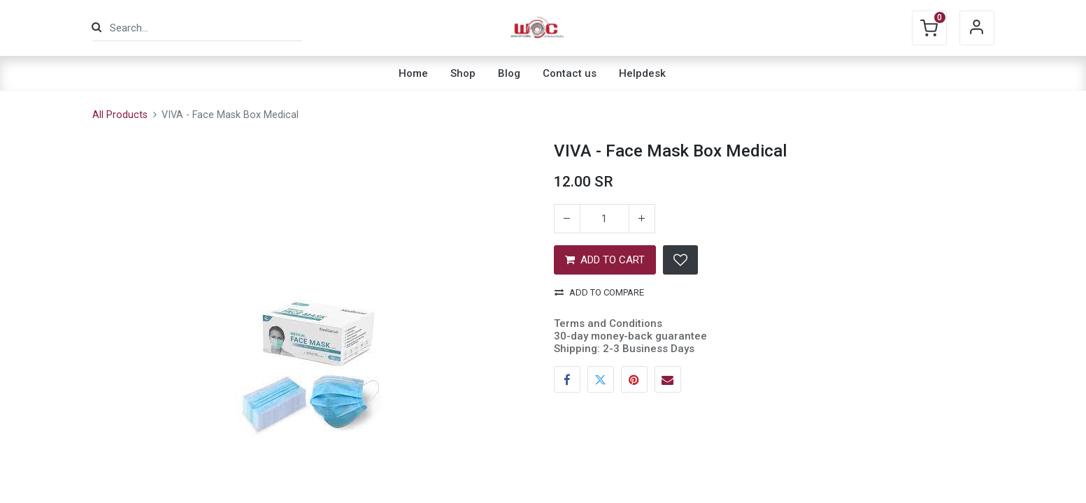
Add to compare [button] (599, 292)
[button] (680, 260)
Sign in (976, 27)
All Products (120, 115)
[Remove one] (567, 219)
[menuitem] (413, 73)
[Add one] (642, 219)
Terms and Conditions (608, 323)
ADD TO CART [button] (605, 260)
